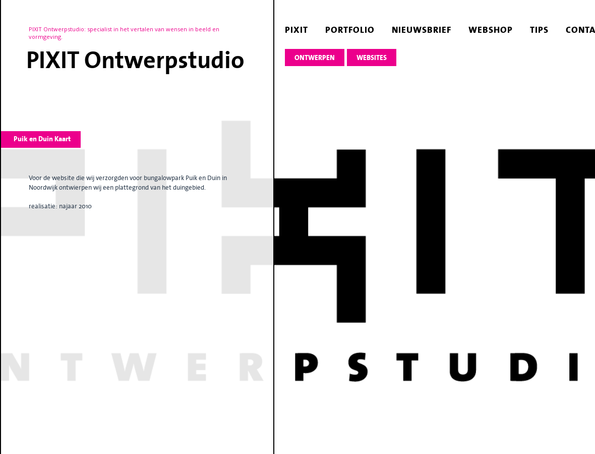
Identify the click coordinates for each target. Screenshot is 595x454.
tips (539, 30)
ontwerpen (314, 58)
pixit (296, 30)
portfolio (350, 30)
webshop (490, 30)
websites (371, 58)
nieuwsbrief (421, 30)
